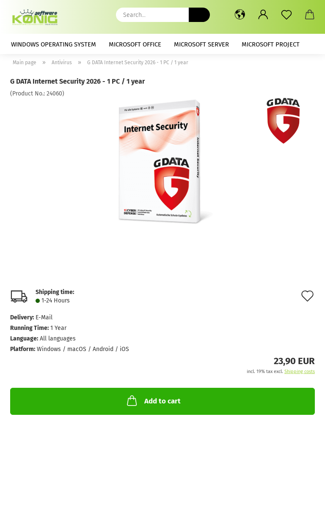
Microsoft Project (271, 44)
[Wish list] (286, 15)
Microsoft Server (201, 44)
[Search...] (199, 15)
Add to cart (153, 400)
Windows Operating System (53, 44)
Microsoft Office (135, 44)
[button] (239, 15)
